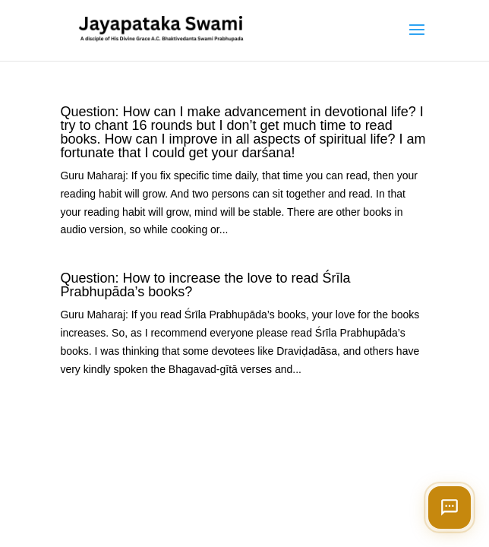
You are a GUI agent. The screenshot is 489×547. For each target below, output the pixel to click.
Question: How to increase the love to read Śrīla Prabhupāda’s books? (205, 284)
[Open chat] (449, 507)
